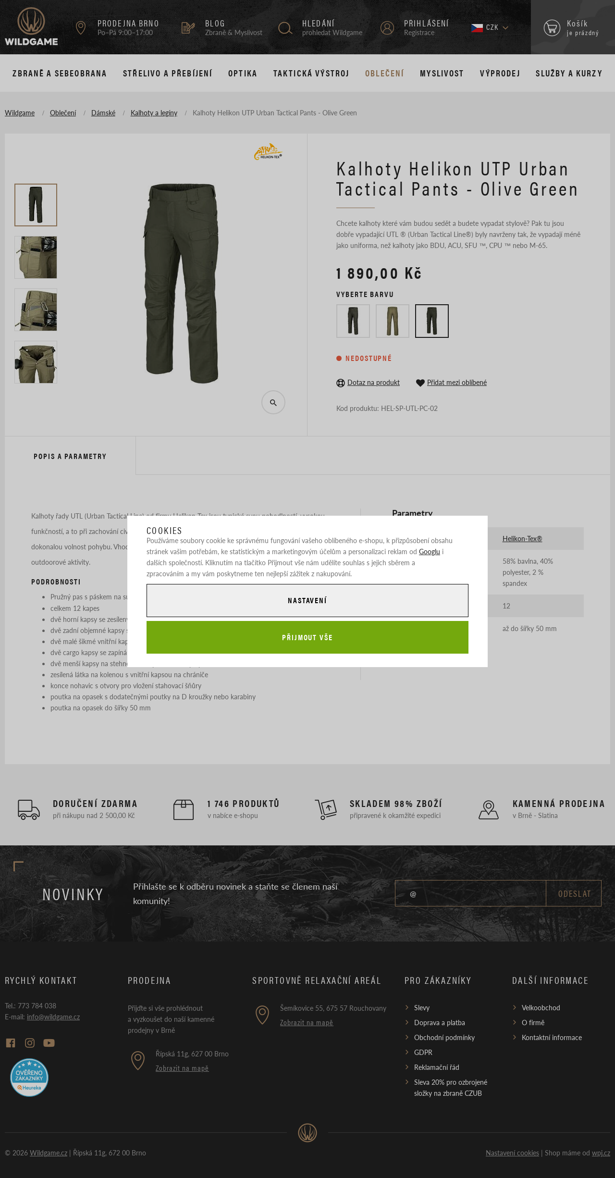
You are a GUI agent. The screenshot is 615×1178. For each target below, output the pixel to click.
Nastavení (307, 600)
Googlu (429, 551)
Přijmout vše (307, 637)
